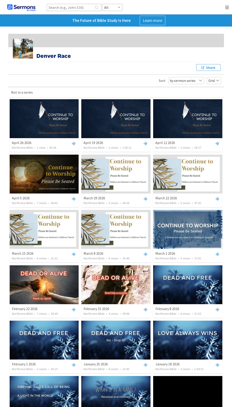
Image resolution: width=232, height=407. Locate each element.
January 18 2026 (167, 364)
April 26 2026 (21, 142)
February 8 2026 (167, 308)
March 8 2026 (93, 253)
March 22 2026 (166, 198)
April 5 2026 (21, 198)
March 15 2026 (22, 253)
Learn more (152, 20)
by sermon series (186, 80)
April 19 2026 (93, 142)
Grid (214, 80)
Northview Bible (22, 148)
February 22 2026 (25, 308)
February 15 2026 (96, 308)
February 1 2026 (24, 364)
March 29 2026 (94, 198)
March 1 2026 (165, 253)
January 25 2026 (96, 364)
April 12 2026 (165, 142)
